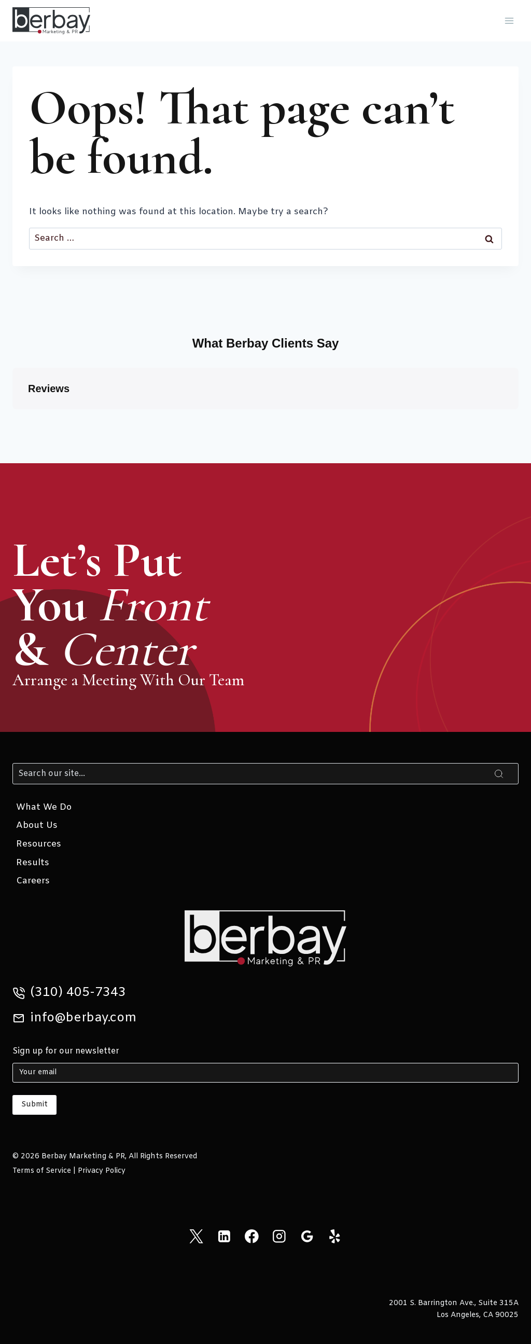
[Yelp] (334, 1236)
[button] (12, 419)
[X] (196, 1236)
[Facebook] (252, 1236)
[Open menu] (509, 20)
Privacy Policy (101, 1171)
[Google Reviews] (306, 1236)
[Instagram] (279, 1236)
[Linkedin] (223, 1236)
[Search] (265, 773)
